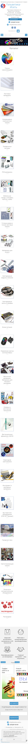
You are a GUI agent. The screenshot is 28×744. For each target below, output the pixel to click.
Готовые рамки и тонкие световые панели (7, 224)
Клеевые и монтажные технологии (7, 408)
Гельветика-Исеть (13, 6)
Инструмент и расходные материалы (7, 487)
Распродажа (7, 617)
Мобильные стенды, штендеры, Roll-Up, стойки (7, 197)
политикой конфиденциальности (8, 736)
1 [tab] (15, 43)
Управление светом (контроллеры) (7, 351)
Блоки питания (7, 327)
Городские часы (7, 540)
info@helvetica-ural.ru (15, 24)
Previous (2, 42)
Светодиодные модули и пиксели (7, 276)
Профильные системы (7, 147)
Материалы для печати (7, 251)
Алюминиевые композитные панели (7, 121)
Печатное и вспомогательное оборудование (7, 591)
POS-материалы (7, 172)
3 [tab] (19, 43)
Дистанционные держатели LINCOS (7, 435)
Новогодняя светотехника (7, 460)
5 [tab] (24, 43)
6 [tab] (26, 43)
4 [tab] (22, 43)
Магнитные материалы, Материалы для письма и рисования (7, 380)
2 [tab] (17, 43)
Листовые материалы (7, 94)
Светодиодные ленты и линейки (7, 302)
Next (26, 42)
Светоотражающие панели (7, 564)
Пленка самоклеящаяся (7, 69)
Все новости (14, 703)
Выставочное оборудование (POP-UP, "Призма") (7, 514)
